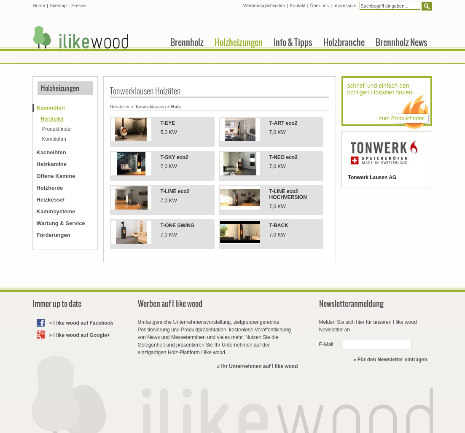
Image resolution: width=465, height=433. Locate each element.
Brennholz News (401, 42)
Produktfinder (57, 129)
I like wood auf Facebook (83, 323)
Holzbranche (344, 42)
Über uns (319, 5)
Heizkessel (51, 199)
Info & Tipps (293, 42)
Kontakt (297, 5)
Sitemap (58, 5)
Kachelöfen (51, 152)
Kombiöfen (54, 139)
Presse (78, 5)
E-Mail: (327, 344)
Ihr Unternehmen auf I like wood (259, 366)
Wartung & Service (61, 223)
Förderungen (53, 235)
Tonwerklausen (150, 106)
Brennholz (187, 42)
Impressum (344, 5)
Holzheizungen (60, 88)
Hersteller (120, 106)
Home (39, 5)
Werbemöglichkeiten (264, 5)
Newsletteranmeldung (351, 303)
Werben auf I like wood (170, 303)
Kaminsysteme (56, 211)
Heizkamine (52, 164)
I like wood (80, 37)
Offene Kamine (56, 176)
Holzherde (50, 188)
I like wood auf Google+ (82, 335)
